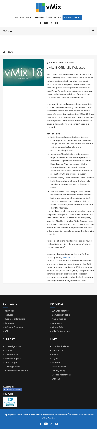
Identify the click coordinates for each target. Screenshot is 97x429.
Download (10, 311)
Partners (56, 362)
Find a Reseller (59, 319)
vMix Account (72, 17)
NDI (6, 331)
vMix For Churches (61, 331)
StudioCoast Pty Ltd (25, 414)
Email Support (11, 362)
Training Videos (12, 366)
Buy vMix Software (60, 311)
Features (9, 315)
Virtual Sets (57, 327)
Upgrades (57, 323)
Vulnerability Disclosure (16, 370)
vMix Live (56, 378)
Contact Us (54, 17)
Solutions (9, 323)
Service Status (23, 17)
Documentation (12, 354)
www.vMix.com (69, 257)
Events (55, 354)
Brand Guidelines (60, 346)
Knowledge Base (13, 346)
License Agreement (61, 374)
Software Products (14, 327)
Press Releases (59, 366)
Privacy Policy (58, 370)
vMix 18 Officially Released (66, 67)
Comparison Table (61, 315)
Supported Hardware (15, 319)
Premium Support (13, 358)
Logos (55, 358)
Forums (8, 350)
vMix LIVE (39, 17)
